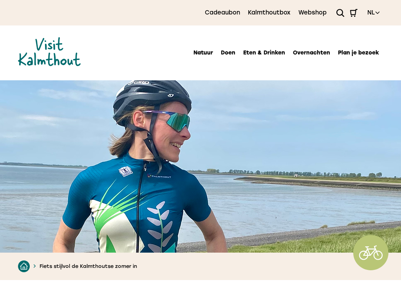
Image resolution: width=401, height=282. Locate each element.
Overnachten (311, 52)
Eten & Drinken (264, 52)
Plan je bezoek (358, 52)
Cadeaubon (222, 12)
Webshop (312, 12)
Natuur (203, 52)
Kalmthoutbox (269, 12)
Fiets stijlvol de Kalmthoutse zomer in (88, 266)
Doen (228, 52)
